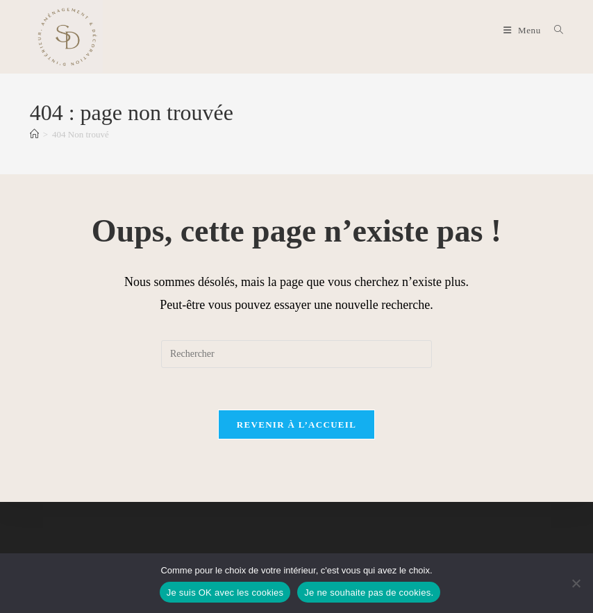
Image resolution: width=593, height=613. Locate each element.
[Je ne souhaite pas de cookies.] (576, 583)
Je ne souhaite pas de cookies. (368, 592)
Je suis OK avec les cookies (225, 592)
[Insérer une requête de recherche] (296, 354)
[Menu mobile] (523, 30)
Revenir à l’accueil (296, 424)
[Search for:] (554, 30)
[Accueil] (34, 134)
